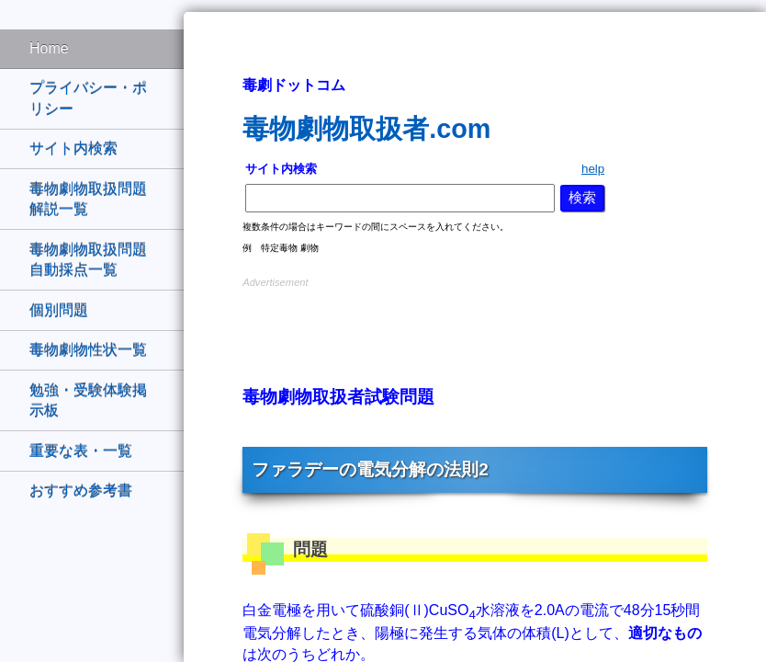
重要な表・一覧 (80, 451)
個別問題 (58, 310)
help (592, 169)
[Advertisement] (474, 319)
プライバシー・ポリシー (88, 98)
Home (49, 48)
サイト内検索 (73, 148)
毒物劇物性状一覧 (88, 350)
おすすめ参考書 (80, 490)
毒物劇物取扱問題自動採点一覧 (88, 260)
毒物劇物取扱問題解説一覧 (88, 199)
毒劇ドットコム (293, 85)
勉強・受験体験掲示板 (88, 400)
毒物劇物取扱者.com (366, 128)
